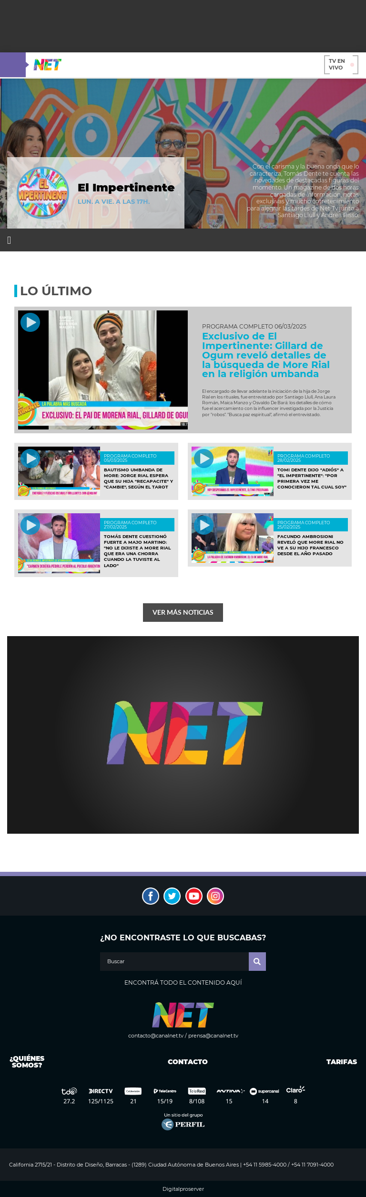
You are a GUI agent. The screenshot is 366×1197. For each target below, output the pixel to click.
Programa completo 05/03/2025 (130, 458)
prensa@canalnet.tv (213, 1035)
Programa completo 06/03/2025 (254, 326)
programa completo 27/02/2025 (130, 524)
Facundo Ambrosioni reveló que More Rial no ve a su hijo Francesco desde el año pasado (310, 545)
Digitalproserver (183, 1189)
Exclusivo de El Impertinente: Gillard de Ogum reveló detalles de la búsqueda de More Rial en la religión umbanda (266, 354)
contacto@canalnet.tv (155, 1035)
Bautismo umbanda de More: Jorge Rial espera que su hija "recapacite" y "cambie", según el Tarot (138, 478)
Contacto (185, 1061)
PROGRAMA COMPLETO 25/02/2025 (303, 524)
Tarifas (341, 1061)
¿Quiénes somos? (27, 1061)
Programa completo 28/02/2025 (303, 458)
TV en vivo (341, 64)
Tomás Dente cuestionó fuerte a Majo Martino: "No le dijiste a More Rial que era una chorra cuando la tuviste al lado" (137, 551)
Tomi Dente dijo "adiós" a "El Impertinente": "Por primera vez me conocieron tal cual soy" (311, 478)
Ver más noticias (183, 612)
